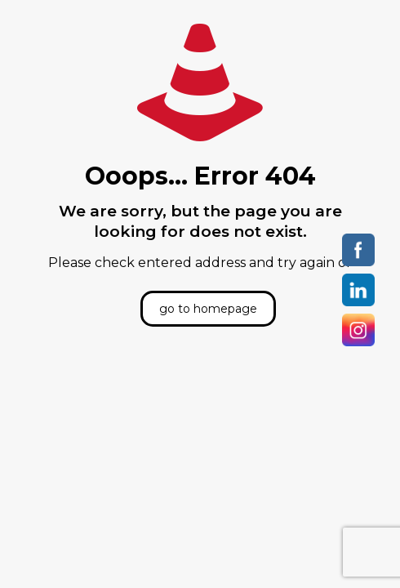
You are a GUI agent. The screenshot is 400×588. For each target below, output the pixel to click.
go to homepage (208, 308)
